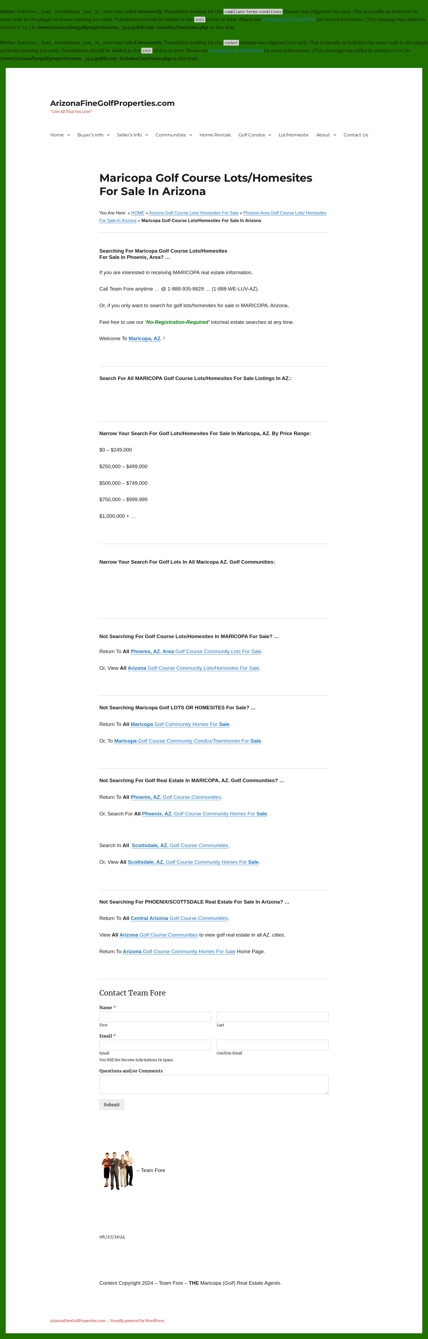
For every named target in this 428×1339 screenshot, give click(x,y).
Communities (171, 135)
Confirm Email (229, 1053)
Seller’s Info (129, 135)
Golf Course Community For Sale (196, 651)
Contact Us (356, 135)
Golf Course (176, 797)
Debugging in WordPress (289, 19)
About (323, 135)
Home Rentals (215, 135)
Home (57, 135)
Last (220, 1025)
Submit (112, 1104)
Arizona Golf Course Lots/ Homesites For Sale (194, 213)
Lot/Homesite (294, 135)
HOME (137, 213)
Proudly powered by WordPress (137, 1321)
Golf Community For (180, 724)
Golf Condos (252, 135)
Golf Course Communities (159, 935)
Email (107, 1036)
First (103, 1025)
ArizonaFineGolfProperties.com (112, 103)
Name (107, 1007)
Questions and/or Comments (131, 1071)
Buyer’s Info (90, 135)
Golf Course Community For (187, 741)
